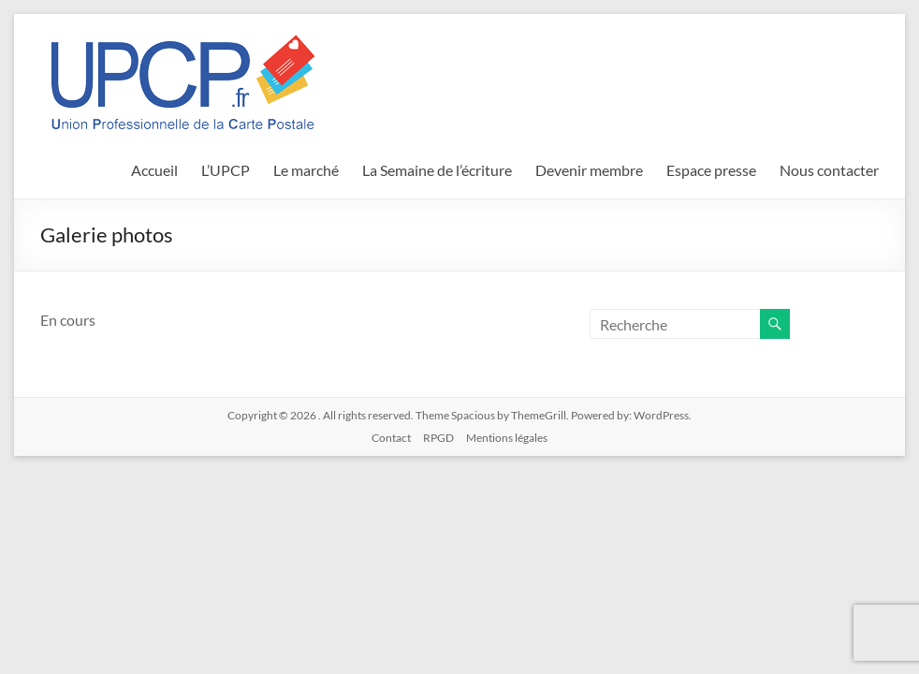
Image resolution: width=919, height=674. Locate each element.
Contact (391, 438)
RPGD (438, 438)
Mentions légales (506, 438)
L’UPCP (225, 170)
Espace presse (711, 170)
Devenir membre (589, 170)
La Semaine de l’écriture (437, 170)
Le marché (306, 170)
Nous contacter (829, 170)
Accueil (154, 170)
